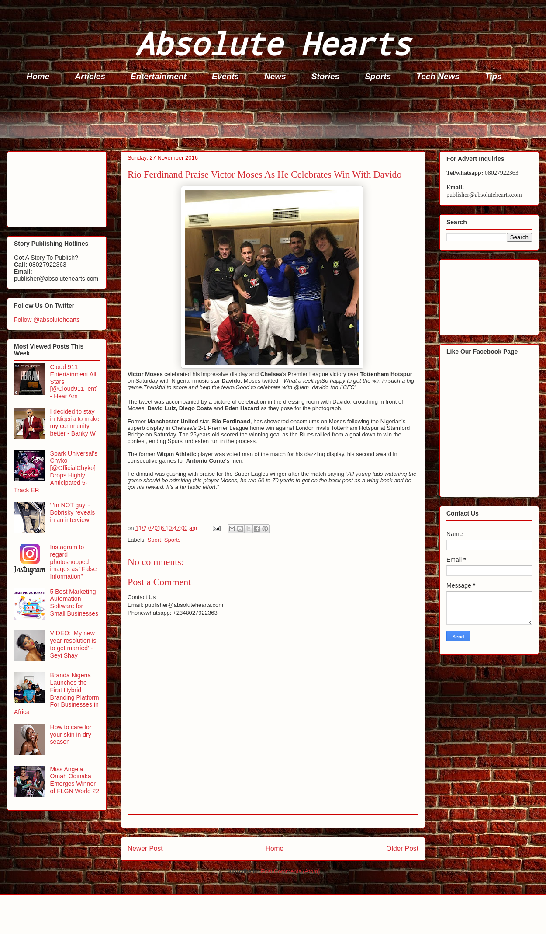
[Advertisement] (276, 118)
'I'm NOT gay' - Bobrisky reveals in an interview (72, 512)
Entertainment (159, 76)
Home (38, 76)
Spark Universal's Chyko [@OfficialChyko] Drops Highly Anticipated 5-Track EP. (55, 472)
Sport (154, 540)
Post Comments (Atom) (290, 871)
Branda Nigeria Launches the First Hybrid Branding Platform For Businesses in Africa (56, 693)
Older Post (402, 848)
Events (225, 76)
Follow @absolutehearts (46, 319)
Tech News (438, 76)
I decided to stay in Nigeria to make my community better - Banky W (75, 422)
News (275, 76)
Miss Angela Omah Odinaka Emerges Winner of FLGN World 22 (75, 780)
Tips (493, 76)
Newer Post (145, 848)
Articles (90, 76)
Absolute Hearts (273, 43)
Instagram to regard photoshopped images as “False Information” (73, 562)
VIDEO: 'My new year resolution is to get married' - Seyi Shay (73, 644)
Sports (378, 76)
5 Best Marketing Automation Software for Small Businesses (74, 602)
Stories (325, 76)
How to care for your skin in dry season (71, 735)
